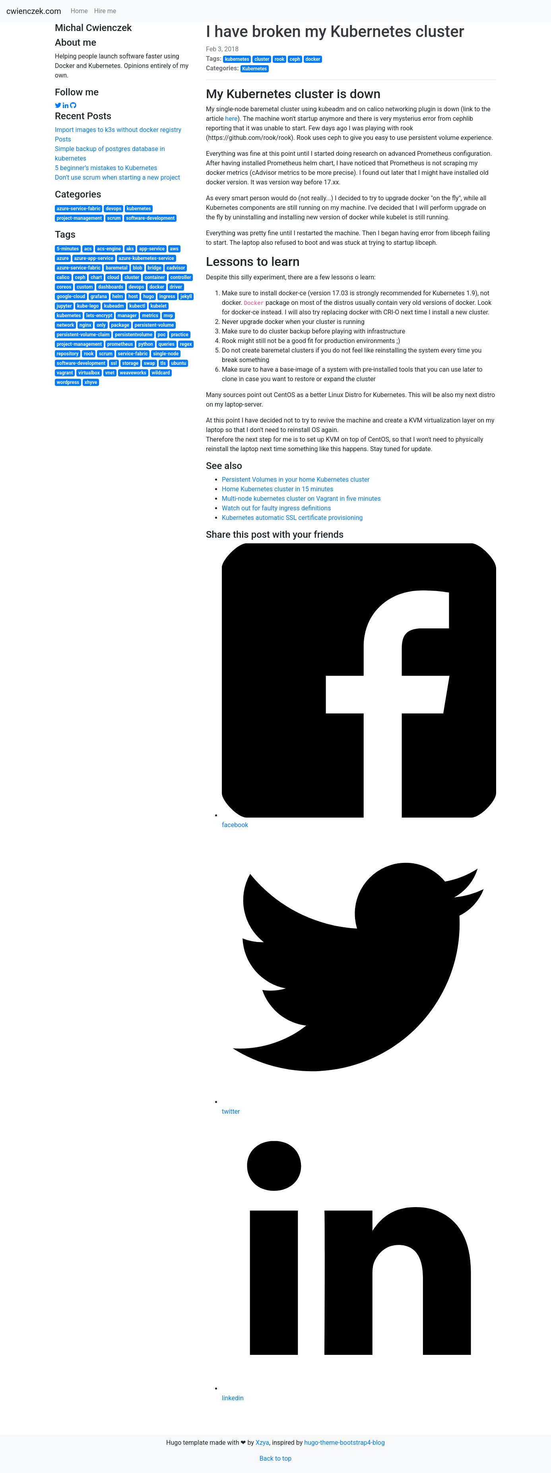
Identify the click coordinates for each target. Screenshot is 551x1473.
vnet (109, 373)
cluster (131, 277)
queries (167, 344)
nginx (85, 325)
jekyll (186, 296)
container (155, 277)
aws (174, 249)
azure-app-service (93, 258)
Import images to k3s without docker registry (118, 130)
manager (127, 315)
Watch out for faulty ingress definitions (276, 508)
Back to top (275, 1458)
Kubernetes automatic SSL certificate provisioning (292, 517)
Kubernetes (254, 69)
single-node (165, 354)
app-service (152, 249)
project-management (79, 218)
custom (85, 287)
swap (149, 363)
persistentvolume (133, 334)
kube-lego (88, 306)
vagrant (65, 373)
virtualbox (89, 373)
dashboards (110, 287)
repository (68, 354)
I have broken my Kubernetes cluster (335, 31)
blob (137, 268)
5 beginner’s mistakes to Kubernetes (106, 168)
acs (88, 249)
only (101, 325)
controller (181, 277)
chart (96, 277)
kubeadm (114, 306)
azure (63, 258)
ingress (167, 296)
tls (163, 363)
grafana (99, 296)
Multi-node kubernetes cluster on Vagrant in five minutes (301, 498)
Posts (63, 139)
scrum (114, 218)
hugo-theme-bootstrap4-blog (344, 1442)
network (65, 325)
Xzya (262, 1442)
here (231, 118)
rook (88, 354)
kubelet (159, 306)
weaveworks (133, 373)
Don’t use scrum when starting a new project (117, 177)
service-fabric (132, 354)
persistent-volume (154, 325)
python (145, 344)
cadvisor (176, 268)
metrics (150, 315)
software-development (150, 218)
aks (130, 249)
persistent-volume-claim (83, 334)
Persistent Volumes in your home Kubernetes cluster (296, 479)
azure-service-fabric (79, 208)
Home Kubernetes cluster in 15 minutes (278, 489)
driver (176, 287)
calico (63, 277)
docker (156, 287)
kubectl (137, 306)
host (133, 296)
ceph (80, 277)
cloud (113, 277)
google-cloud (71, 296)
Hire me (105, 11)
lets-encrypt (99, 315)
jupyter (64, 306)
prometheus (120, 344)
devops (113, 208)
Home (79, 11)
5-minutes (68, 249)
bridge (154, 268)
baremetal (116, 268)
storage (130, 363)
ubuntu (178, 363)
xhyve (91, 382)
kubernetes (139, 208)
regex (186, 344)
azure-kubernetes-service (146, 258)
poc (162, 334)
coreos (64, 287)
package (120, 325)
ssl (114, 363)
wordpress (68, 382)
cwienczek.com (33, 11)
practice (179, 334)
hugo (148, 296)
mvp (168, 315)
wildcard (161, 373)
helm (118, 296)
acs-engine (109, 249)
